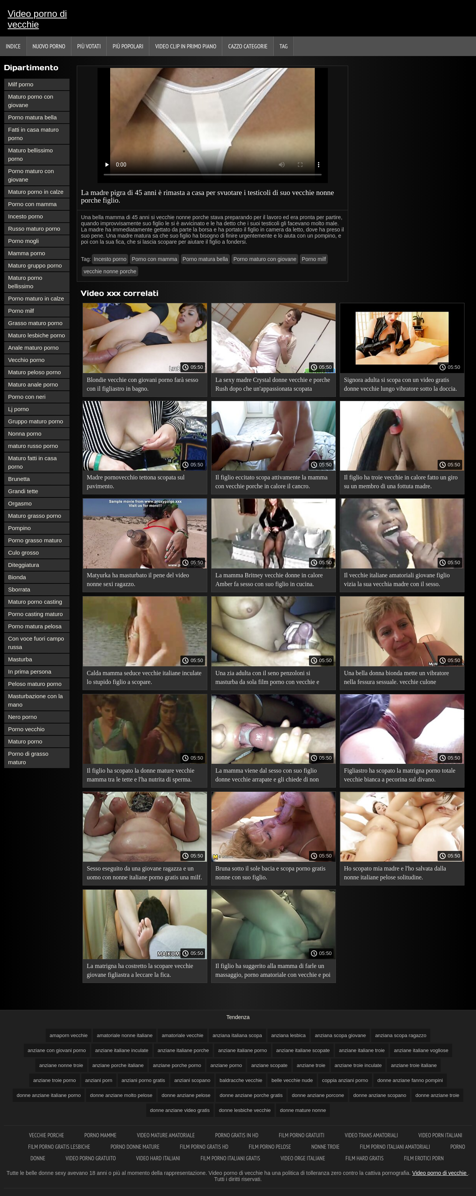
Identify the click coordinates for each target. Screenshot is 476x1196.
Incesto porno (25, 216)
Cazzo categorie (248, 46)
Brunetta (19, 479)
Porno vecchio (26, 729)
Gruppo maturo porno (35, 421)
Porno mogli (23, 241)
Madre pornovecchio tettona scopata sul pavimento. (136, 481)
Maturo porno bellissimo (25, 281)
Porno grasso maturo (35, 540)
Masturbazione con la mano (35, 700)
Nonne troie (326, 1146)
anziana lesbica (288, 1035)
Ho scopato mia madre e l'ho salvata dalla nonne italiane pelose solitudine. (395, 872)
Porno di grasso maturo (28, 757)
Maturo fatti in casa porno (32, 462)
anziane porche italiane (118, 1065)
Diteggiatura (23, 565)
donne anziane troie (437, 1095)
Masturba (20, 659)
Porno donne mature (136, 1146)
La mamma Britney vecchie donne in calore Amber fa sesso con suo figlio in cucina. (269, 579)
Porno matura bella (32, 117)
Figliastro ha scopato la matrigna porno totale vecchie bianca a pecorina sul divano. (400, 775)
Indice (13, 46)
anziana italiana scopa (237, 1035)
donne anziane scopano (379, 1095)
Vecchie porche (47, 1135)
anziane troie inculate (358, 1065)
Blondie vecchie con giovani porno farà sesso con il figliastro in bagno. (142, 384)
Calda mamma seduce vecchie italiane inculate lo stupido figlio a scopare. (144, 677)
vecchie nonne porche (110, 271)
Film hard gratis (365, 1158)
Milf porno (20, 84)
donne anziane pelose (186, 1095)
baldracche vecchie (241, 1080)
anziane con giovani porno (57, 1050)
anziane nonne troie (61, 1065)
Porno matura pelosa (34, 626)
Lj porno (18, 409)
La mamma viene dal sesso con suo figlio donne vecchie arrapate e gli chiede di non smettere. (267, 776)
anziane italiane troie (362, 1050)
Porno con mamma (32, 204)
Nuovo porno (49, 46)
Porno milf (21, 310)
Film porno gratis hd (205, 1146)
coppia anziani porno (345, 1080)
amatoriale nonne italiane (124, 1035)
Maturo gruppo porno (35, 265)
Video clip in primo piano (185, 46)
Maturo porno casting (35, 601)
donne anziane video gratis (180, 1110)
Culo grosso (23, 552)
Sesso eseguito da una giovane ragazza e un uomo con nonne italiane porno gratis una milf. (144, 872)
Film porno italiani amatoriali (395, 1146)
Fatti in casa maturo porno (33, 133)
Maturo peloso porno (34, 372)
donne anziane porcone (318, 1095)
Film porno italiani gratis (230, 1158)
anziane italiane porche (183, 1050)
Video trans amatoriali (372, 1135)
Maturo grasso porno (34, 515)
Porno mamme (101, 1135)
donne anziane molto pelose (121, 1095)
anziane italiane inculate (122, 1050)
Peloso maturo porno (34, 684)
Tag (283, 46)
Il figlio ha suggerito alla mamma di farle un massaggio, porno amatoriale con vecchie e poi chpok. (273, 972)
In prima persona (29, 671)
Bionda (17, 577)
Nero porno (22, 717)
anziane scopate (269, 1065)
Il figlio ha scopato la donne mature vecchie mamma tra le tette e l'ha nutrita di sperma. (140, 775)
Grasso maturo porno (35, 323)
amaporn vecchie (69, 1035)
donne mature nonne (303, 1110)
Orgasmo (20, 503)
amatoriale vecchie (182, 1035)
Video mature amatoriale (166, 1135)
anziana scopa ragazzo (400, 1035)
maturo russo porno (33, 446)
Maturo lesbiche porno (36, 335)
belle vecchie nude (292, 1080)
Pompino (19, 528)
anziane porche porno (177, 1065)
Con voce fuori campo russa (36, 642)
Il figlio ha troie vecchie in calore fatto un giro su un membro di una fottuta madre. (401, 481)
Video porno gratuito (91, 1158)
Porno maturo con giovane (31, 175)
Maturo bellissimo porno (30, 154)
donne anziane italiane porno (49, 1095)
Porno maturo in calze (36, 298)
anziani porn (98, 1080)
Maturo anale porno (33, 384)
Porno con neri (27, 396)
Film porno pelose (270, 1146)
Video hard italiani (159, 1158)
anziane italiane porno (242, 1050)
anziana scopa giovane (340, 1035)
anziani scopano (192, 1080)
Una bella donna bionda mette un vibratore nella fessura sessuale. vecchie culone (396, 677)
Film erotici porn (423, 1158)
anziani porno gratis (143, 1080)
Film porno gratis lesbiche (59, 1146)
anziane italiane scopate (303, 1050)
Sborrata (19, 589)
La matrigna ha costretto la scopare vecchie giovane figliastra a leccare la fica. (140, 970)
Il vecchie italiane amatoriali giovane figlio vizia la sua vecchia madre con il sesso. (397, 579)
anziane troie (311, 1065)
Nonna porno (24, 433)
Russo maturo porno (34, 228)
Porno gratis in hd (237, 1135)
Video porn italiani (440, 1135)
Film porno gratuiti (302, 1135)
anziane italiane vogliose (421, 1050)
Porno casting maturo (35, 614)
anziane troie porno (54, 1080)
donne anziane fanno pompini (410, 1080)
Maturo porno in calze (35, 191)
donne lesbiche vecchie (245, 1110)
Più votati (89, 46)
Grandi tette (23, 491)
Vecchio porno (26, 360)
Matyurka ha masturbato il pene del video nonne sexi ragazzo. (138, 579)
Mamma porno (26, 253)
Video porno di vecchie (37, 19)
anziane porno (226, 1065)
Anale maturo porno (33, 347)
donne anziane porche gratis (251, 1095)
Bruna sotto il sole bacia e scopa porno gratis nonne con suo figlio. (270, 872)
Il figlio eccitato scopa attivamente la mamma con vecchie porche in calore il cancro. (271, 481)
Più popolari (127, 46)
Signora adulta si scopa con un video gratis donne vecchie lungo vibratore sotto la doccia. (400, 384)
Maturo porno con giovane (30, 100)
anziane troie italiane (413, 1065)
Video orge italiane (303, 1158)
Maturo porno (25, 741)
